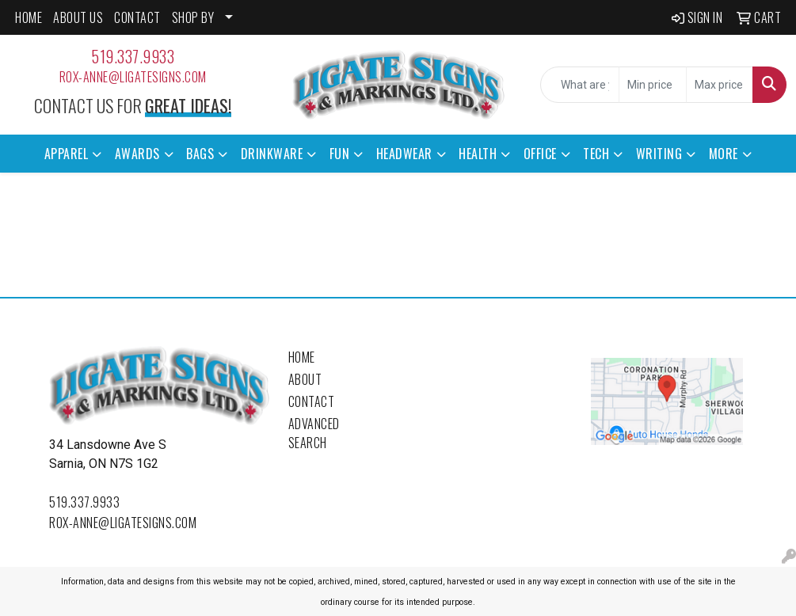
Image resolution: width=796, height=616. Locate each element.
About (305, 379)
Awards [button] (137, 153)
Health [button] (478, 153)
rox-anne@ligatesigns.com (133, 76)
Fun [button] (339, 153)
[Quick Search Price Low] (652, 85)
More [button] (723, 153)
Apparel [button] (66, 153)
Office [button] (540, 153)
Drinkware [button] (272, 153)
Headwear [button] (404, 153)
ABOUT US (78, 17)
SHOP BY (193, 17)
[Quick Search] (579, 85)
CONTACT (137, 17)
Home (301, 357)
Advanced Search (314, 433)
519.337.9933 (132, 56)
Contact (311, 401)
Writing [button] (659, 153)
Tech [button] (596, 153)
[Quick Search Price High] (719, 85)
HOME (28, 17)
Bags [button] (200, 153)
